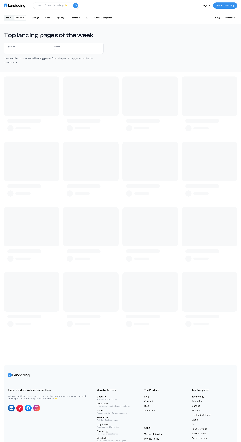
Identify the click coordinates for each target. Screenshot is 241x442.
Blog (217, 18)
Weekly (20, 18)
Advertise (230, 18)
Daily (8, 18)
